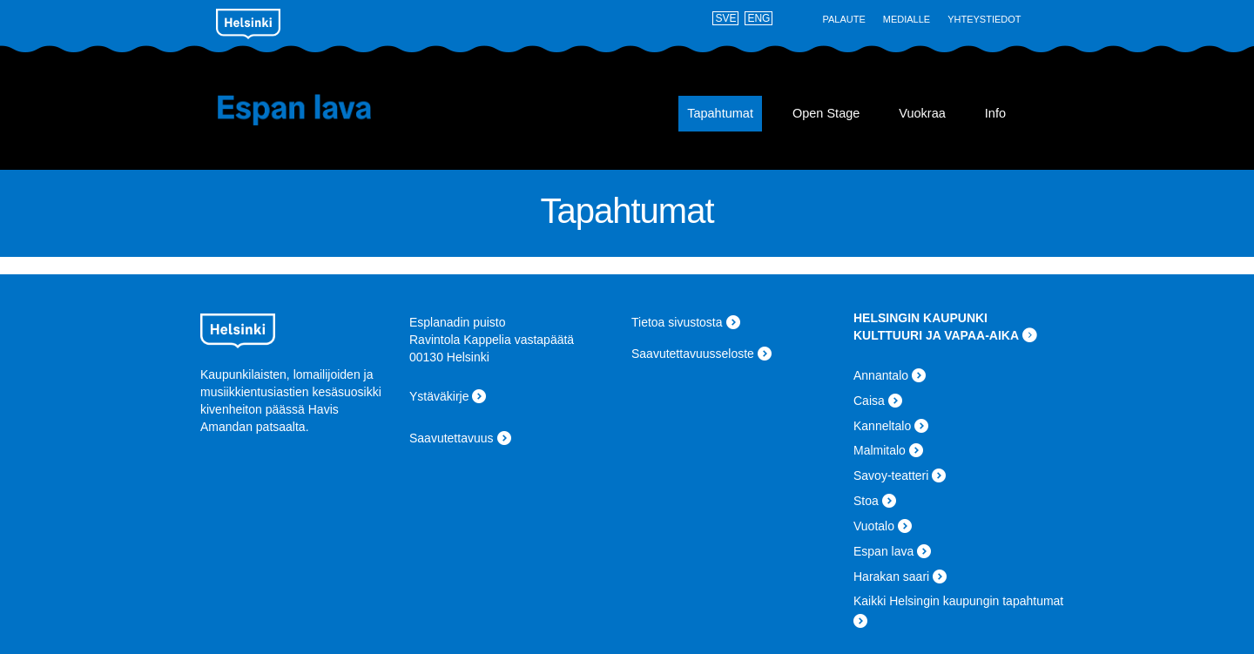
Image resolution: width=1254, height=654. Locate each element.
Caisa (869, 401)
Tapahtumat (720, 113)
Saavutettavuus (451, 438)
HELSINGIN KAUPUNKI (920, 318)
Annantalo (880, 375)
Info (995, 113)
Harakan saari (891, 576)
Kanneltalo (882, 426)
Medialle (906, 19)
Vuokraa (922, 113)
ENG (758, 18)
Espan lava (320, 109)
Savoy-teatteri (890, 475)
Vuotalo (873, 526)
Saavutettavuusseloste (692, 354)
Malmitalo (879, 450)
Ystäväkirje (439, 396)
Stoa (866, 501)
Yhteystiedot (984, 19)
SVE (725, 18)
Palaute (843, 19)
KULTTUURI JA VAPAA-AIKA (936, 335)
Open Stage (826, 113)
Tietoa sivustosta (677, 322)
